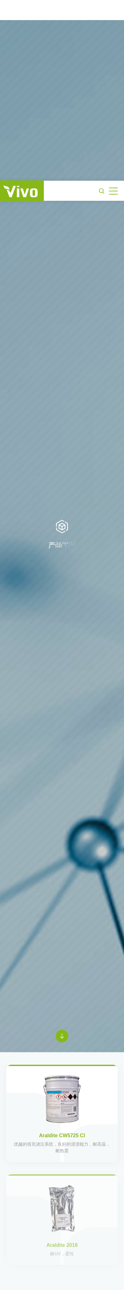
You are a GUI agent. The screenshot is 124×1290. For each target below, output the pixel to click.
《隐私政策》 (66, 1262)
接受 (62, 1277)
